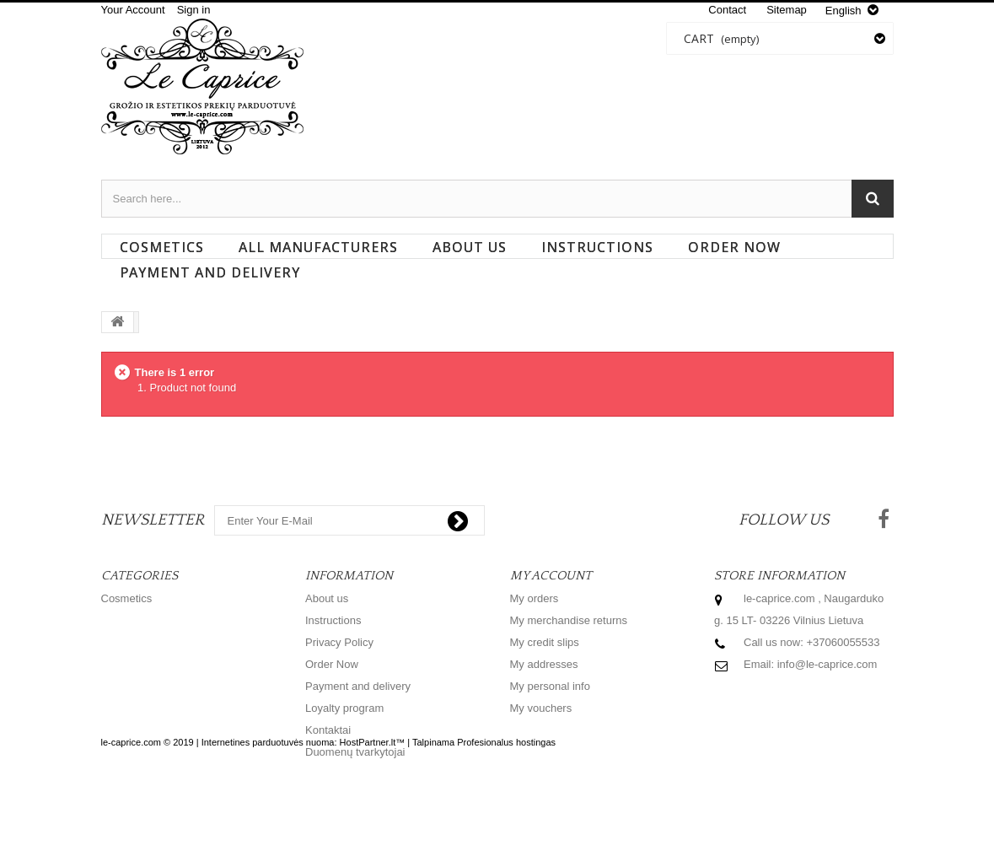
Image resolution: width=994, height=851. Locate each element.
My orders (534, 598)
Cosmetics (162, 247)
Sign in (194, 9)
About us (470, 247)
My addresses (544, 664)
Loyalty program (344, 708)
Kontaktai (328, 730)
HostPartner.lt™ (373, 808)
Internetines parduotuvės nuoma (268, 808)
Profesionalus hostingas (506, 808)
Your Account (133, 9)
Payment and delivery (210, 272)
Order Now (734, 247)
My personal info (550, 686)
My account (551, 575)
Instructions (597, 247)
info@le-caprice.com (827, 664)
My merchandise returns (568, 620)
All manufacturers (318, 247)
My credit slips (544, 642)
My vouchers (541, 708)
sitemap (786, 9)
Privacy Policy (339, 642)
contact (727, 9)
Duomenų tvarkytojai (355, 752)
